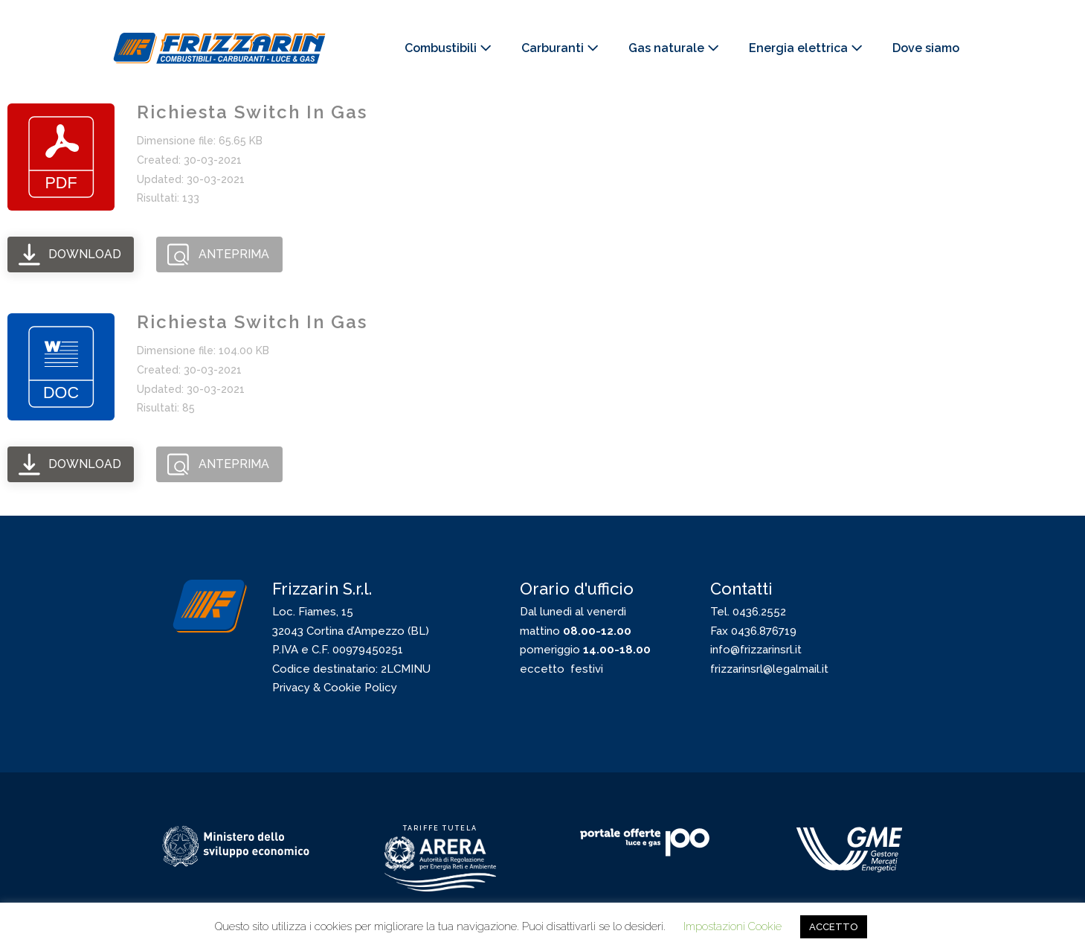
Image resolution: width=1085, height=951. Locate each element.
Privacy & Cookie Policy (334, 687)
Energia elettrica (806, 48)
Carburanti (560, 48)
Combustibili (448, 48)
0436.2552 (759, 611)
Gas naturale (673, 48)
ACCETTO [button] (833, 926)
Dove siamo (925, 48)
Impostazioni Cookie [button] (732, 926)
